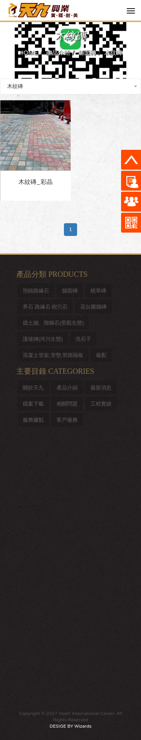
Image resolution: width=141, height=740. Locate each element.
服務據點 (34, 419)
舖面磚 (87, 53)
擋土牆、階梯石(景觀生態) (54, 322)
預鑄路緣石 (37, 290)
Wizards (82, 726)
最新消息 (102, 387)
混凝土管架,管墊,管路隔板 (54, 354)
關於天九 (34, 387)
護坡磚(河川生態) (44, 338)
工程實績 (102, 403)
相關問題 (68, 403)
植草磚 (100, 290)
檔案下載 (34, 403)
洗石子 (84, 338)
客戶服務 (68, 419)
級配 (102, 354)
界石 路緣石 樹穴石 (46, 306)
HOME (28, 53)
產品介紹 (58, 53)
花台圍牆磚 (95, 306)
